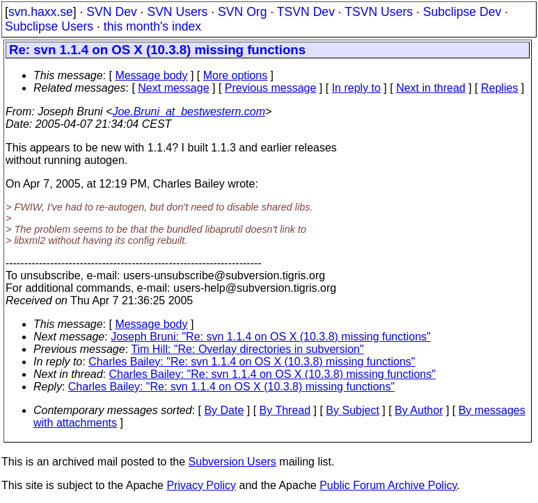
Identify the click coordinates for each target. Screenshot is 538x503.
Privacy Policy (201, 485)
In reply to (356, 88)
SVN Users (177, 12)
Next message (173, 88)
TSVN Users (379, 12)
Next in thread (431, 88)
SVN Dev (111, 12)
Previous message (271, 88)
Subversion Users (232, 462)
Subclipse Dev (462, 12)
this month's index (152, 26)
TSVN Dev (306, 12)
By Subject (352, 410)
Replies (499, 88)
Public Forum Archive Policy (388, 485)
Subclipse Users (49, 26)
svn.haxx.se (40, 12)
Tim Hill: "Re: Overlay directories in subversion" (247, 349)
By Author (419, 410)
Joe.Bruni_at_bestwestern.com (188, 111)
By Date (224, 410)
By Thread (285, 410)
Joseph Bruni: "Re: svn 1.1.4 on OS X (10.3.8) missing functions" (271, 337)
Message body (151, 75)
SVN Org (242, 12)
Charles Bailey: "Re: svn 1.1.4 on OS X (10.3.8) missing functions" (251, 362)
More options (235, 75)
